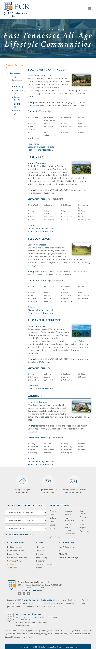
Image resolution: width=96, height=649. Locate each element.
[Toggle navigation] (89, 8)
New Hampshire (69, 519)
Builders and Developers (17, 557)
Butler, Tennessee (36, 326)
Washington (84, 531)
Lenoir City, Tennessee (38, 402)
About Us (40, 547)
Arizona (53, 511)
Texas (82, 520)
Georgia (53, 525)
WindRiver (35, 396)
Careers (39, 568)
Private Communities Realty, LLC (30, 614)
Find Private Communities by (24, 505)
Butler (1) (18, 86)
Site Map (39, 554)
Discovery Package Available (41, 147)
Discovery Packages (15, 554)
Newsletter (11, 564)
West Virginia (55, 537)
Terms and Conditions (45, 564)
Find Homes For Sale (15, 550)
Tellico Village (39, 238)
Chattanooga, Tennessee (39, 75)
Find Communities (14, 547)
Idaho (52, 528)
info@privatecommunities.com (30, 590)
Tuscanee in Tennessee (44, 320)
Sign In (62, 550)
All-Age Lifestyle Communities (22, 484)
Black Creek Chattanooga (47, 69)
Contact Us (40, 550)
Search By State (60, 505)
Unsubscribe (12, 568)
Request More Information (40, 149)
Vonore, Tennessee (37, 163)
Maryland (68, 511)
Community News (14, 561)
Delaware (54, 518)
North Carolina (68, 528)
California (53, 514)
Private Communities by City (22, 535)
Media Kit (63, 554)
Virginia (83, 527)
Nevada (68, 514)
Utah (82, 524)
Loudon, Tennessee (37, 244)
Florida (52, 521)
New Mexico (70, 524)
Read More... (33, 144)
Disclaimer (40, 561)
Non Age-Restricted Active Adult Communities (74, 484)
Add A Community (66, 547)
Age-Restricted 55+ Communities (48, 484)
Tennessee (15, 73)
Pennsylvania (70, 533)
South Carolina (83, 512)
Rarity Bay (35, 157)
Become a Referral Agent (69, 557)
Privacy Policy (41, 557)
